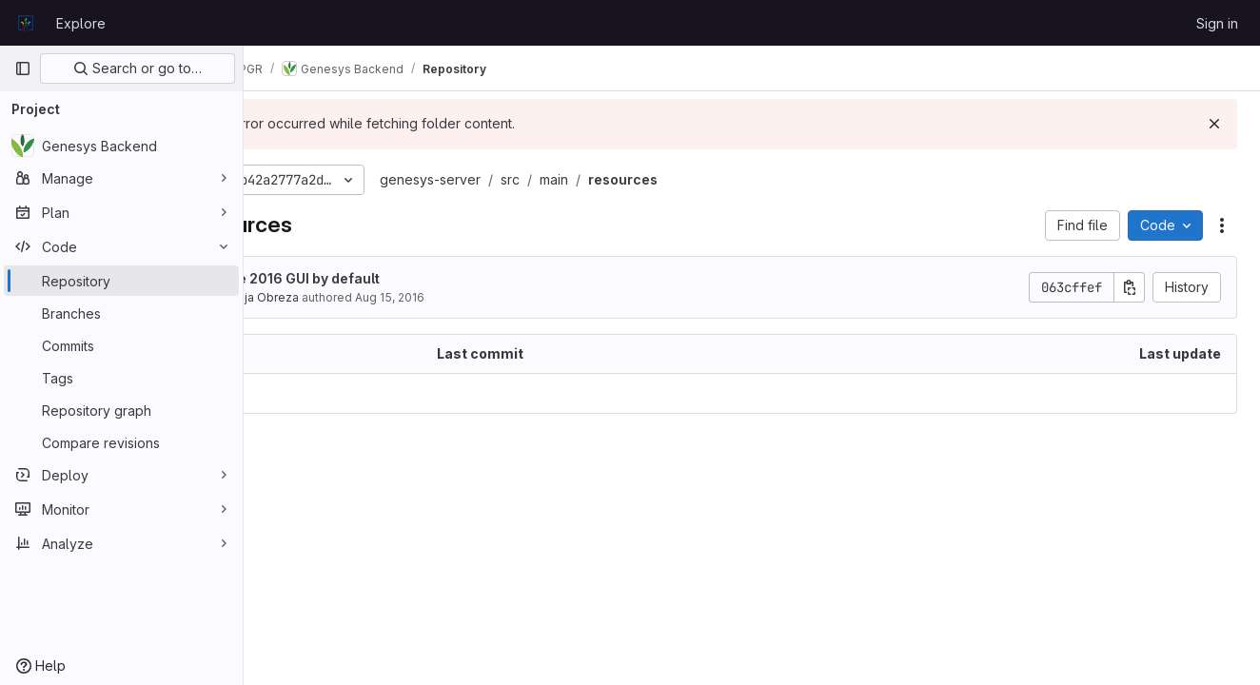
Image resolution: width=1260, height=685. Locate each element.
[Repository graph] (121, 410)
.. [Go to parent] (285, 393)
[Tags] (121, 377)
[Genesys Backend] (121, 145)
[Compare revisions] (121, 442)
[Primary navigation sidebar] (23, 68)
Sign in (1217, 23)
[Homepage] (25, 23)
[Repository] (121, 280)
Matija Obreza (360, 297)
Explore (81, 23)
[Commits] (121, 345)
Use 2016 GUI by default (400, 278)
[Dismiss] (1214, 123)
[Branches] (121, 313)
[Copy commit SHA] (1129, 287)
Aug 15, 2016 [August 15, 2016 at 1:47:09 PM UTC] (489, 297)
